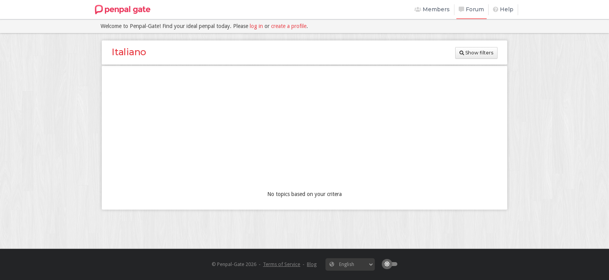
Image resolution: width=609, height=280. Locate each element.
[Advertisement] (304, 129)
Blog (312, 264)
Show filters (476, 53)
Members (432, 9)
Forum (471, 9)
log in (256, 26)
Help (503, 9)
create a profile (288, 26)
